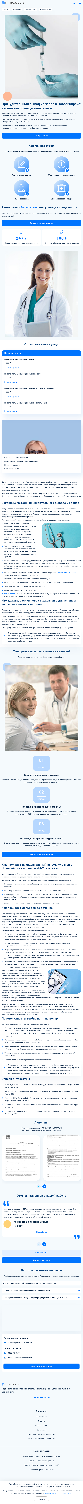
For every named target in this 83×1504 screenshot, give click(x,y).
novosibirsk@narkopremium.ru (20, 1357)
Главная (5, 9)
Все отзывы (41, 1252)
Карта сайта (41, 1430)
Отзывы (41, 1421)
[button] (39, 1186)
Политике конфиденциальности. (58, 1493)
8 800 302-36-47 (14, 1353)
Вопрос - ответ (41, 1425)
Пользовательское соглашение (41, 1439)
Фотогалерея (41, 1416)
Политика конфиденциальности (41, 1434)
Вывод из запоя (30, 9)
